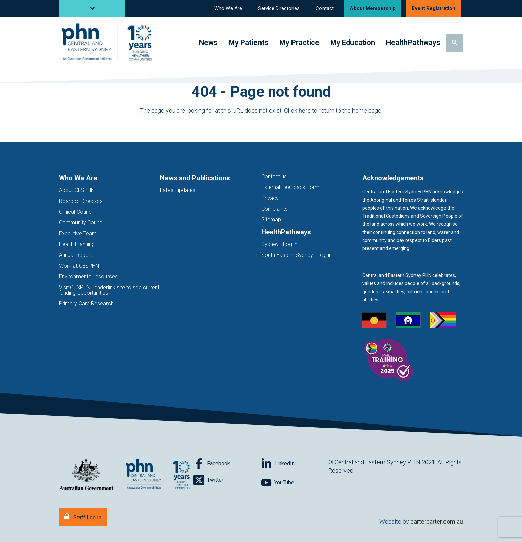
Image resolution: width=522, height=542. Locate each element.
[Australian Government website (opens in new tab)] (86, 475)
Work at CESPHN (79, 266)
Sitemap (271, 219)
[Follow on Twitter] (227, 480)
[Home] (108, 43)
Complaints (274, 209)
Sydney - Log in (279, 244)
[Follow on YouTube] (294, 483)
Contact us (274, 176)
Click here (297, 110)
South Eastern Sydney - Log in (296, 255)
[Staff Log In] (83, 517)
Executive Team (78, 233)
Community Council (81, 222)
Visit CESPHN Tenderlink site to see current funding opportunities (109, 290)
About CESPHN (77, 190)
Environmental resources (88, 276)
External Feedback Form (290, 187)
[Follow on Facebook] (227, 463)
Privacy (270, 198)
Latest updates (177, 190)
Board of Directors (81, 201)
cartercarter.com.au (436, 521)
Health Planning (77, 244)
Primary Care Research (86, 303)
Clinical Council (76, 212)
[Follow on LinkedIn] (294, 463)
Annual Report (75, 255)
